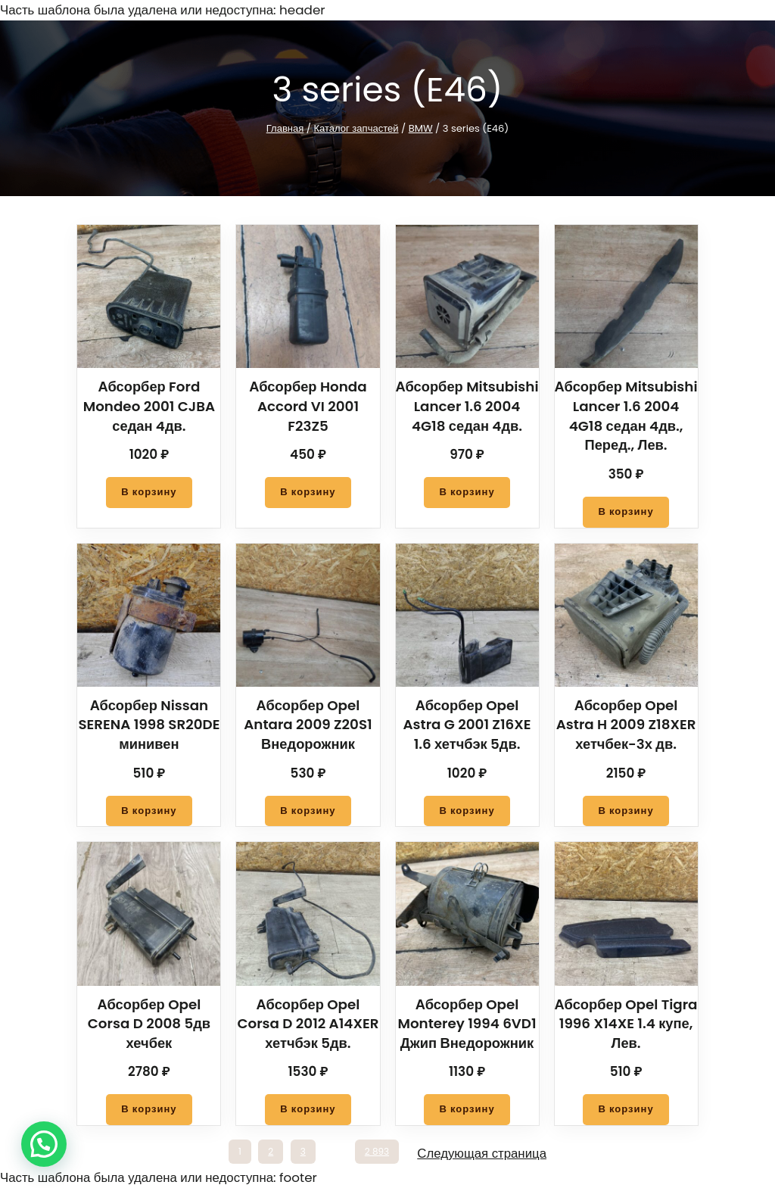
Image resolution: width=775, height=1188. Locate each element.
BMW (422, 128)
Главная (290, 128)
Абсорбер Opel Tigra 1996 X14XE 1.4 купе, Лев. (626, 1023)
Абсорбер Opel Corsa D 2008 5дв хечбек (149, 1023)
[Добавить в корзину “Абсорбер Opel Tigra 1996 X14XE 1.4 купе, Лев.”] (626, 1109)
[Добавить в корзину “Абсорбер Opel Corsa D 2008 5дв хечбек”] (149, 1109)
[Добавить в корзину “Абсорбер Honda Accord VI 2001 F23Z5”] (308, 492)
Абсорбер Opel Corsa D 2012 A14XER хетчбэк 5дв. (307, 1023)
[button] (44, 1144)
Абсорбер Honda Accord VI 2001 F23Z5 (308, 406)
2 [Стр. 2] (270, 1151)
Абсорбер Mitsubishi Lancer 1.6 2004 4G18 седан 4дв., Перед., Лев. (626, 416)
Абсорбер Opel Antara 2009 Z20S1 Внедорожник (308, 724)
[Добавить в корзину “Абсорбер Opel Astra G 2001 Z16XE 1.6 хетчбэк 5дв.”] (467, 811)
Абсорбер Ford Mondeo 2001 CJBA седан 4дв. (149, 406)
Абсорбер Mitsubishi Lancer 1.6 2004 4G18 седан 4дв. (467, 406)
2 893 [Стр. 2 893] (380, 1151)
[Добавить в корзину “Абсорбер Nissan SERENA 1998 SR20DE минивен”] (149, 811)
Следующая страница (484, 1153)
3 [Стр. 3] (303, 1151)
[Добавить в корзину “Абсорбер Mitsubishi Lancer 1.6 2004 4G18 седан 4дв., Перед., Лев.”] (626, 512)
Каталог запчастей (359, 128)
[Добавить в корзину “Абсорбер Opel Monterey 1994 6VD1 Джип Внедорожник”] (467, 1109)
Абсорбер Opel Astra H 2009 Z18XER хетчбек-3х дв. (626, 724)
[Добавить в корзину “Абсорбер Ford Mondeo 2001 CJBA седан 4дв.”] (149, 492)
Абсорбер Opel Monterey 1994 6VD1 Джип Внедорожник (467, 1023)
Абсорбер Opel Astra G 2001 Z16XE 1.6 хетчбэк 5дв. (467, 724)
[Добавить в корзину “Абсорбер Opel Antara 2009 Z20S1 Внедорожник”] (308, 811)
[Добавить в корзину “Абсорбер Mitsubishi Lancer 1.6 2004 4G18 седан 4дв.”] (467, 492)
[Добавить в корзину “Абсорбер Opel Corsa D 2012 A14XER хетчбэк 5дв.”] (308, 1109)
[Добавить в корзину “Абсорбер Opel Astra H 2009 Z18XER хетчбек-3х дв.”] (626, 811)
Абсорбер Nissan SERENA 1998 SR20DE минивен (149, 724)
